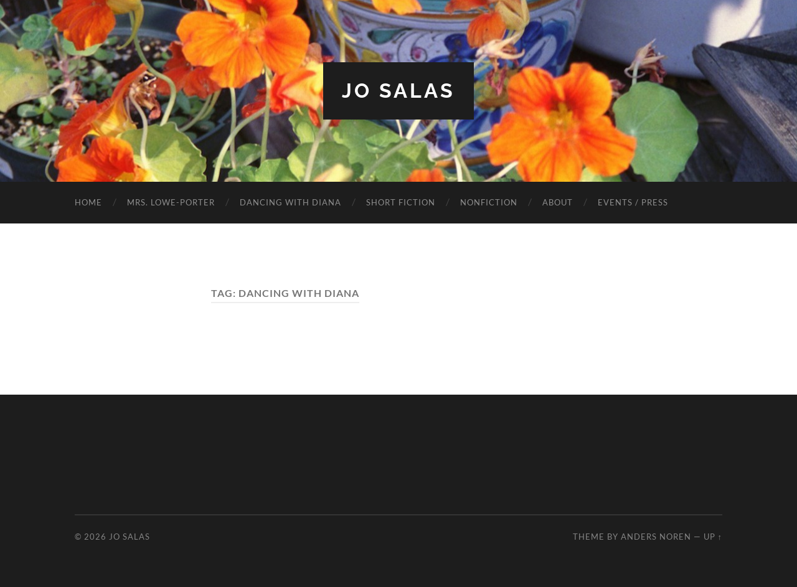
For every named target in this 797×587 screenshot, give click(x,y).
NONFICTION (488, 202)
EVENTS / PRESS (633, 202)
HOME (88, 202)
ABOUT (557, 202)
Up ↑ (713, 537)
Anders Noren (656, 537)
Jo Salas (398, 90)
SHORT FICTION (400, 202)
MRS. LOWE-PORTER (171, 202)
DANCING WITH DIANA (290, 202)
